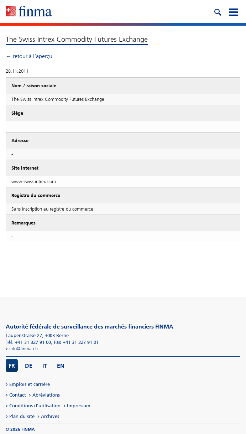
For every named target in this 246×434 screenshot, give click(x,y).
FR (12, 365)
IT (44, 365)
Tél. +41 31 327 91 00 (28, 342)
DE (28, 365)
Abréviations (46, 395)
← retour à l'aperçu (29, 56)
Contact (17, 395)
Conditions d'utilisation (35, 405)
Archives (50, 416)
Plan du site (22, 416)
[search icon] (217, 11)
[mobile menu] (233, 11)
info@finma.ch (23, 348)
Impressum (78, 405)
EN (60, 365)
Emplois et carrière (29, 384)
